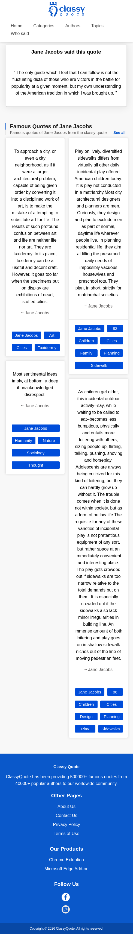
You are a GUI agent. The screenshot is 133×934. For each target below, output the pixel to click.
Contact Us (66, 815)
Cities (22, 347)
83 (115, 328)
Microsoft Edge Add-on (66, 868)
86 (115, 692)
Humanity (23, 440)
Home (17, 26)
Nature (49, 440)
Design (86, 716)
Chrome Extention (66, 859)
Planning (112, 353)
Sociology (35, 452)
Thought (35, 465)
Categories (43, 26)
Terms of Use (66, 833)
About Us (66, 806)
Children (86, 340)
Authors (72, 26)
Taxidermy (47, 347)
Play (85, 729)
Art (51, 335)
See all (119, 132)
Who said (20, 33)
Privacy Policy (66, 824)
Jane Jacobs (26, 335)
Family (86, 353)
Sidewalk (99, 365)
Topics (97, 26)
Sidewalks (110, 729)
